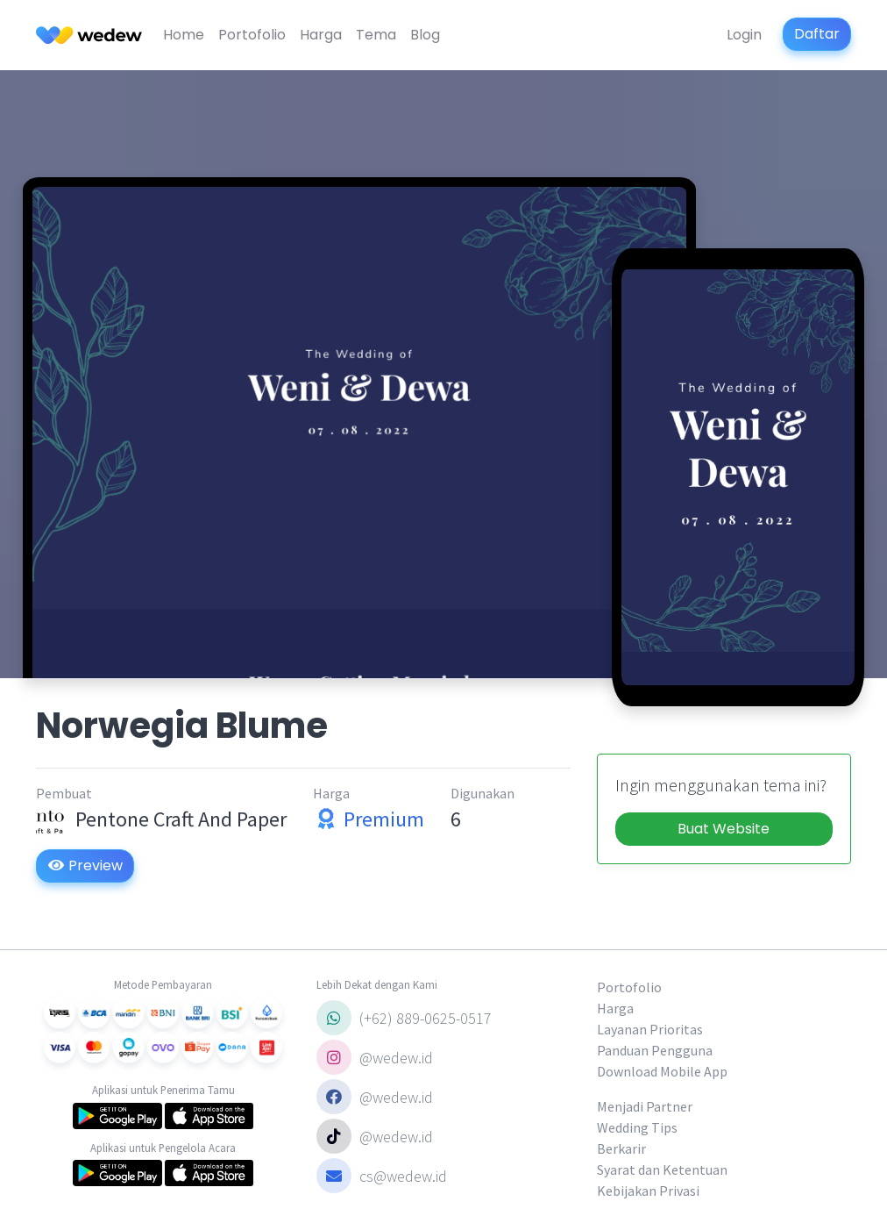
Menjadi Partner (644, 1106)
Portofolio (252, 35)
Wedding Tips (637, 1127)
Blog (425, 35)
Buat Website (724, 829)
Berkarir (621, 1148)
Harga (321, 35)
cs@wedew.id (381, 1175)
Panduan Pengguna (655, 1050)
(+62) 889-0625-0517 (404, 1017)
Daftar (817, 34)
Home (183, 35)
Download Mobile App (662, 1071)
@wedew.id (374, 1057)
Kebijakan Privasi (648, 1190)
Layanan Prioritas (650, 1029)
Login (744, 35)
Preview (85, 865)
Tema (376, 35)
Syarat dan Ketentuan (662, 1169)
